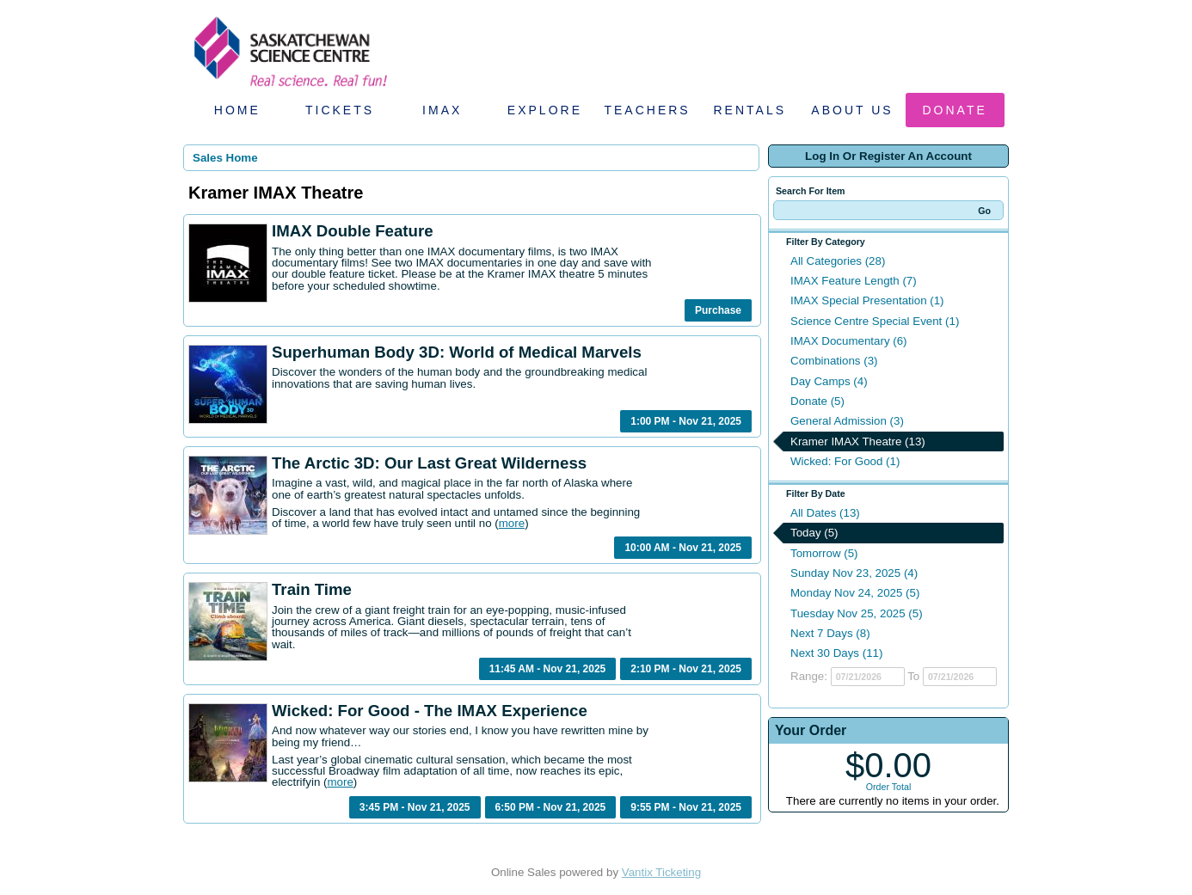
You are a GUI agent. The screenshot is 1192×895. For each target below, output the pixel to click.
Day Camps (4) (829, 381)
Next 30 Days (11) (836, 653)
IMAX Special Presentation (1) (867, 300)
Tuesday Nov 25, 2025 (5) (856, 613)
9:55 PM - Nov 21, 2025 (685, 807)
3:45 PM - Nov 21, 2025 (414, 807)
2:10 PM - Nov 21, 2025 (685, 669)
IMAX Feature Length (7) (853, 280)
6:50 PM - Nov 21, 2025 (550, 807)
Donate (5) (817, 401)
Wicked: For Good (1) (845, 461)
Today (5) (814, 532)
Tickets (339, 110)
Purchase (718, 310)
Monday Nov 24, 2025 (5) (854, 592)
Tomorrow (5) (824, 553)
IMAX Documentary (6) (848, 340)
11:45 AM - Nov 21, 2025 (547, 669)
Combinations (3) (833, 360)
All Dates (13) (825, 512)
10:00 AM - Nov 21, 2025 (682, 548)
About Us (852, 110)
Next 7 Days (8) (830, 633)
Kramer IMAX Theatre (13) (857, 441)
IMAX (442, 110)
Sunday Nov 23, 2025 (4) (854, 573)
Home (237, 110)
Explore (544, 110)
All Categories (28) (837, 260)
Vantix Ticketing (661, 872)
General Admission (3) (847, 420)
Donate (955, 110)
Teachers (647, 110)
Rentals (750, 110)
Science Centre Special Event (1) (874, 321)
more (512, 523)
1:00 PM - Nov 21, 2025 (685, 421)
